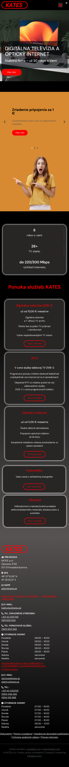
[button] (60, 5)
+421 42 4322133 (9, 690)
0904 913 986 (8, 697)
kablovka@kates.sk (11, 607)
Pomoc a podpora (23, 733)
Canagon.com (34, 755)
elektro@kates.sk (10, 681)
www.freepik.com (51, 749)
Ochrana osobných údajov (25, 737)
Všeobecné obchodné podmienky (51, 733)
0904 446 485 (9, 694)
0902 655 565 (9, 629)
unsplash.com (33, 749)
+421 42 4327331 (9, 616)
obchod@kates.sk (10, 678)
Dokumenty (6, 733)
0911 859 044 (8, 620)
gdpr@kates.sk (9, 588)
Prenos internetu (49, 737)
